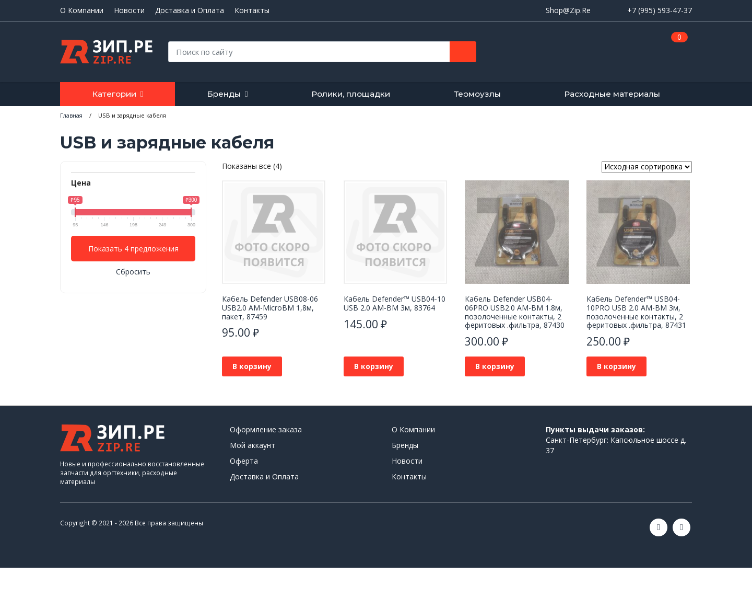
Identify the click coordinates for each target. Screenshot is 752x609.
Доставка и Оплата (189, 10)
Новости (129, 10)
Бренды (224, 94)
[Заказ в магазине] (647, 167)
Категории (114, 94)
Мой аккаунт (252, 445)
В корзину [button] (252, 366)
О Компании (81, 10)
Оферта (244, 461)
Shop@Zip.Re (568, 10)
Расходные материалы (612, 94)
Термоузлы (477, 94)
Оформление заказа (266, 429)
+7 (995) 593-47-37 (659, 10)
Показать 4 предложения (133, 249)
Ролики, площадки (350, 94)
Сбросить (133, 272)
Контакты (251, 10)
